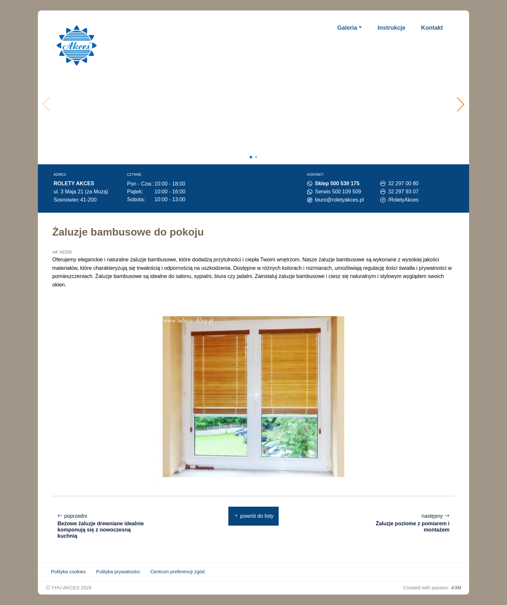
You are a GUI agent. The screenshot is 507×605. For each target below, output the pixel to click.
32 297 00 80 (403, 183)
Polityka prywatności (118, 571)
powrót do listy (254, 516)
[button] (460, 104)
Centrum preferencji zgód (177, 571)
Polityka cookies (68, 571)
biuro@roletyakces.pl (339, 200)
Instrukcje (391, 28)
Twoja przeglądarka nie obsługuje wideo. (255, 104)
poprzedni (101, 526)
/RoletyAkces (403, 200)
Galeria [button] (347, 28)
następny (406, 523)
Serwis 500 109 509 (338, 191)
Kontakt (432, 28)
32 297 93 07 (403, 191)
